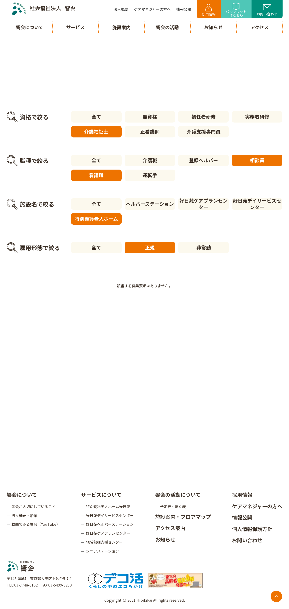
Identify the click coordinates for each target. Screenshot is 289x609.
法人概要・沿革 (24, 515)
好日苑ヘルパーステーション (110, 524)
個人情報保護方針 (252, 528)
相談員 (257, 160)
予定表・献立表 (173, 506)
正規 (150, 247)
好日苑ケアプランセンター (203, 204)
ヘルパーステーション (150, 203)
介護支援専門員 (203, 131)
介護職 (150, 160)
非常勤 (203, 247)
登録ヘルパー (203, 160)
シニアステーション (102, 551)
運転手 (150, 175)
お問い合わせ (267, 10)
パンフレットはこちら (236, 10)
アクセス (259, 27)
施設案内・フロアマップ (183, 516)
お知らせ (165, 539)
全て (96, 116)
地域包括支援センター (104, 542)
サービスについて (101, 494)
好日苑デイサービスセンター (257, 204)
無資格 (150, 116)
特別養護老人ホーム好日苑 (108, 506)
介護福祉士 (96, 131)
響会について (22, 494)
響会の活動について (177, 494)
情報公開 (242, 517)
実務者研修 (257, 116)
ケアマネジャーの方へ (257, 506)
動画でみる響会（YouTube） (35, 524)
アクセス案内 (170, 527)
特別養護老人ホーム (96, 218)
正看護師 (150, 131)
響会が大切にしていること (33, 506)
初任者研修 (204, 116)
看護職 (96, 175)
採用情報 (209, 10)
